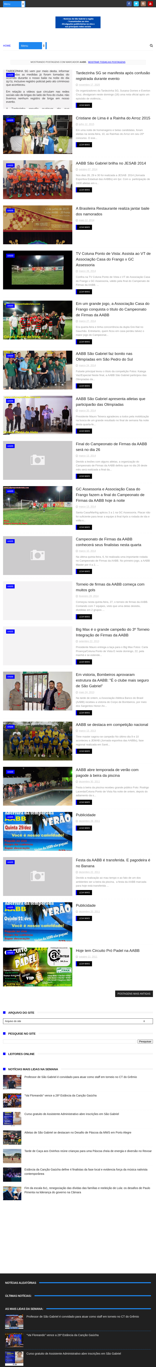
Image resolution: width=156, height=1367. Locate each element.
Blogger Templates (16, 1362)
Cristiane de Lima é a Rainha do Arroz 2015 (103, 118)
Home (7, 46)
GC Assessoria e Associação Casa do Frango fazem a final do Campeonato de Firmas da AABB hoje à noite (105, 488)
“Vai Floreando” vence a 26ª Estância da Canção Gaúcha (60, 1078)
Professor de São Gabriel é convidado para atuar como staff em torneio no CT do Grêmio (80, 1059)
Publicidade (76, 798)
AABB (10, 75)
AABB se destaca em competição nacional (102, 708)
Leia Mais (74, 105)
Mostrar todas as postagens (106, 62)
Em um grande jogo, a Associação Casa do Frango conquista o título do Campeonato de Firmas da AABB (104, 304)
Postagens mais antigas (134, 976)
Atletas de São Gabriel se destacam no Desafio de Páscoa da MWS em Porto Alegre (77, 1115)
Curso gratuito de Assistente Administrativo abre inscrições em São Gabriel (71, 1096)
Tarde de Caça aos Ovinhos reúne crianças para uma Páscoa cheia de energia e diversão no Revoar (88, 1133)
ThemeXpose (53, 1362)
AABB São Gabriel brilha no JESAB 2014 (101, 163)
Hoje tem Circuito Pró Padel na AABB (98, 933)
